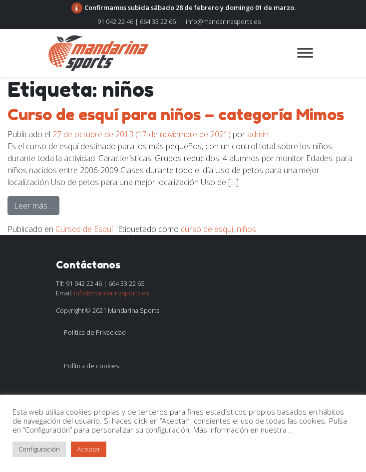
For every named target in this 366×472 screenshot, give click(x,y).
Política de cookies (91, 365)
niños (246, 229)
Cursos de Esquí (84, 229)
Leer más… (36, 205)
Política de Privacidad (95, 332)
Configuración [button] (39, 449)
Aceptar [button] (88, 449)
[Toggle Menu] (305, 52)
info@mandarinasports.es (223, 21)
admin (258, 134)
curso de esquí (207, 229)
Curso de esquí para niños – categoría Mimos (175, 114)
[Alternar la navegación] (224, 53)
